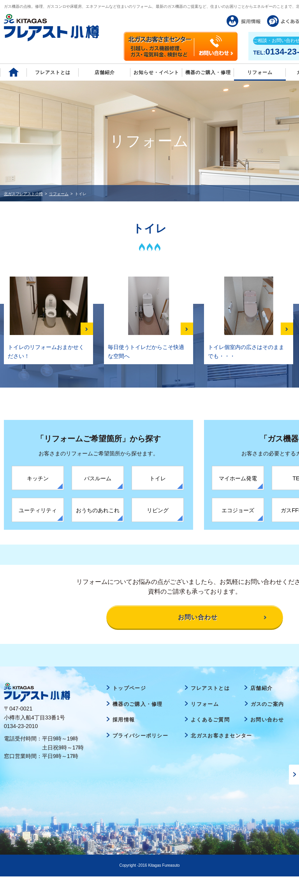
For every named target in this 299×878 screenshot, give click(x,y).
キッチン (38, 478)
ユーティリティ (38, 510)
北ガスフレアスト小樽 (23, 194)
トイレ (158, 478)
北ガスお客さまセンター (221, 737)
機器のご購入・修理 (208, 72)
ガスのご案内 (267, 706)
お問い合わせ (267, 722)
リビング (158, 510)
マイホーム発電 (238, 478)
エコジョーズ (238, 510)
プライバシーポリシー (140, 737)
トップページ (129, 690)
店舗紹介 (105, 72)
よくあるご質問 (210, 722)
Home (13, 72)
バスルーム (97, 478)
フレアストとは (52, 72)
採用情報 (124, 722)
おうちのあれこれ (98, 510)
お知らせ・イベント (156, 72)
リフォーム (260, 72)
